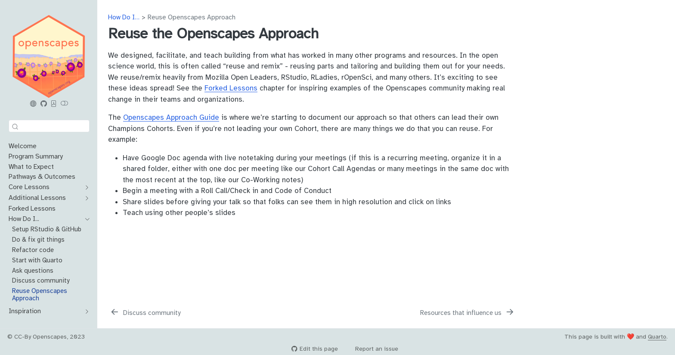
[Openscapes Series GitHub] (43, 104)
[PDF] (54, 104)
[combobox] (49, 126)
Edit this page (314, 348)
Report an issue (372, 348)
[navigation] (85, 187)
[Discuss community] (145, 313)
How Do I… (123, 17)
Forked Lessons (230, 88)
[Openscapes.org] (33, 104)
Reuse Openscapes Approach (191, 17)
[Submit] (15, 126)
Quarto (657, 336)
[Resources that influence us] (468, 313)
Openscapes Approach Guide (171, 117)
